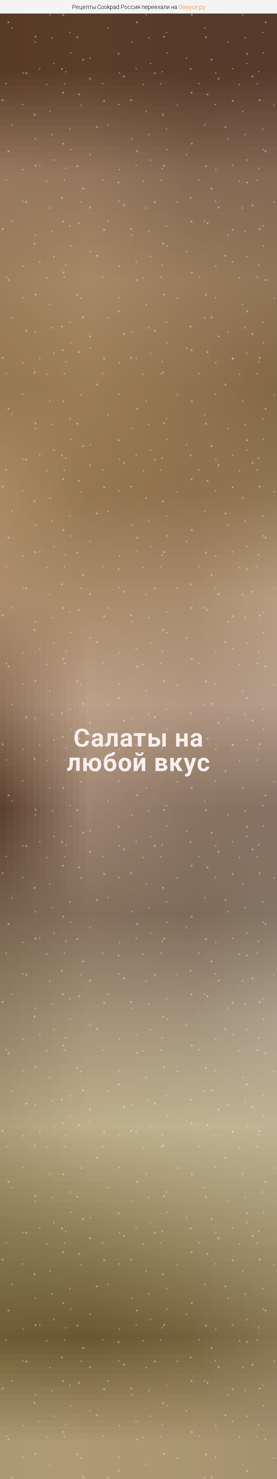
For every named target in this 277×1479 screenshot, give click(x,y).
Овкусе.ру (191, 7)
